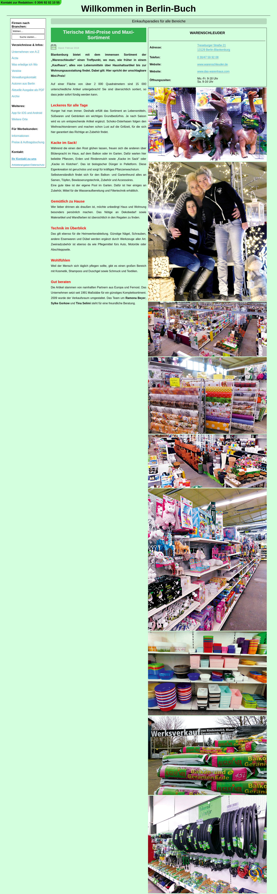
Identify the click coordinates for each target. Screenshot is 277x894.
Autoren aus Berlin (23, 83)
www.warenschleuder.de (212, 64)
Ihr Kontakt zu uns (24, 158)
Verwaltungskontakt (24, 77)
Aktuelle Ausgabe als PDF (28, 89)
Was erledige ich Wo (24, 64)
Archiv (15, 96)
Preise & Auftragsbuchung (28, 142)
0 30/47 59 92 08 (208, 57)
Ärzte (15, 58)
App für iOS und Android (27, 112)
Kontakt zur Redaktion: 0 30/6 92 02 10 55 (30, 2)
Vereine (16, 70)
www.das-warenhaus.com (213, 71)
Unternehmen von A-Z (25, 51)
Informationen (20, 135)
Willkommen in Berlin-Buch (138, 9)
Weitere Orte (20, 119)
